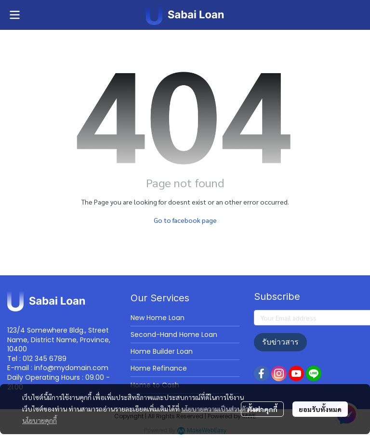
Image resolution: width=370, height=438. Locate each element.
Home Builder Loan (162, 351)
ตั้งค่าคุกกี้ (262, 409)
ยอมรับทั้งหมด (320, 409)
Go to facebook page (185, 220)
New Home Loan (158, 317)
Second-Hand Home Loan (174, 334)
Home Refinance (159, 368)
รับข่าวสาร (280, 342)
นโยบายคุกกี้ (39, 420)
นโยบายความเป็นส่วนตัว (215, 408)
